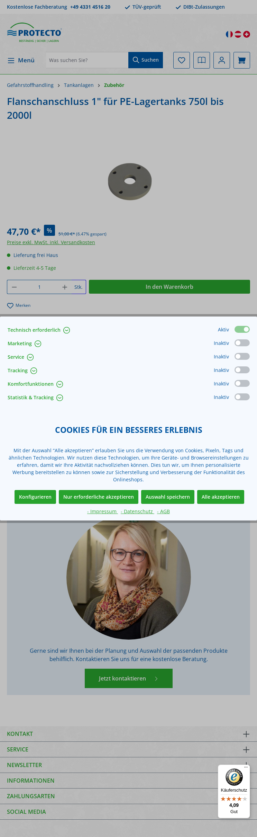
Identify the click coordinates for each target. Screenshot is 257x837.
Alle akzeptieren (221, 496)
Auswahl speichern (168, 496)
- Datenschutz (137, 511)
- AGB (163, 511)
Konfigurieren (35, 496)
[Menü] (246, 769)
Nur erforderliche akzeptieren (98, 496)
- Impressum (102, 511)
